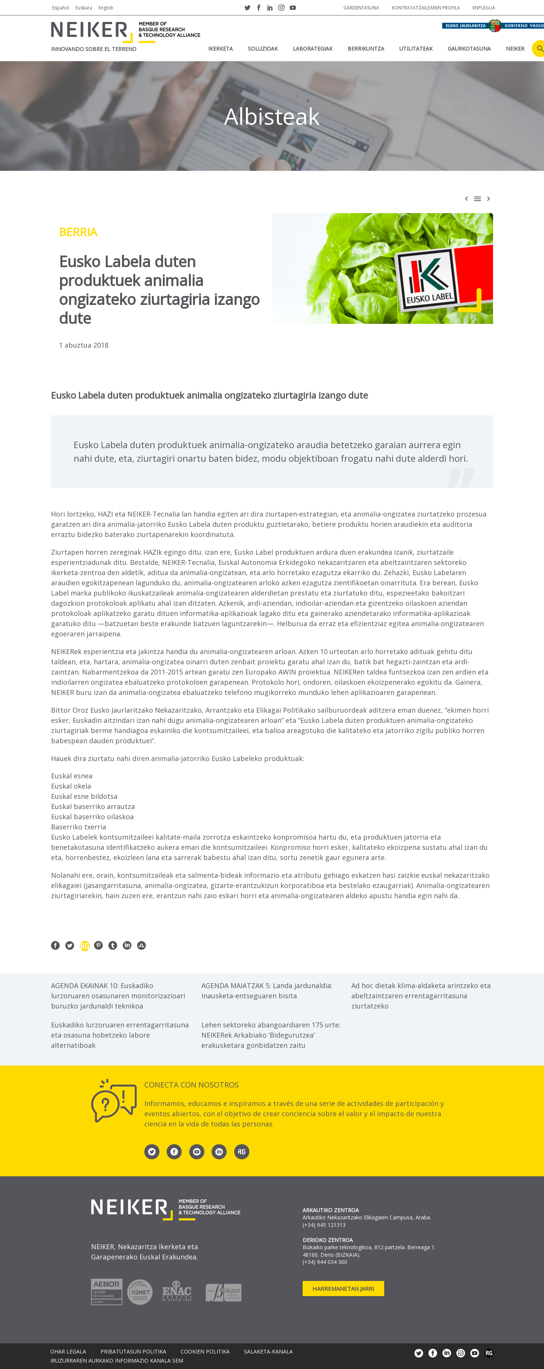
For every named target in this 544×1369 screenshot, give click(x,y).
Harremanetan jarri (343, 1288)
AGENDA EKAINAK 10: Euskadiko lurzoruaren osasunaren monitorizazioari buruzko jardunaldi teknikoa (118, 995)
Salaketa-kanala (268, 1351)
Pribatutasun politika (133, 1351)
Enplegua (484, 8)
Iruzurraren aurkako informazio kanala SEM (116, 1360)
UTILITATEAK (416, 48)
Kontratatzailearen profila (426, 8)
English (106, 8)
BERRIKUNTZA (366, 48)
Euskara (84, 8)
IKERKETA (220, 48)
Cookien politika (205, 1351)
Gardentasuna (361, 8)
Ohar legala (68, 1351)
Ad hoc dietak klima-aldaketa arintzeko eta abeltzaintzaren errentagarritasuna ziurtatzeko (421, 995)
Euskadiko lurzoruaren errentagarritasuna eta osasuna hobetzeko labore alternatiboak (120, 1035)
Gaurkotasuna (469, 48)
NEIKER (515, 48)
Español (60, 8)
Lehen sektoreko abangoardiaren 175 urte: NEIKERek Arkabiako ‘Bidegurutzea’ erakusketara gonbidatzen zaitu (270, 1035)
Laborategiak (312, 48)
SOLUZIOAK (263, 48)
